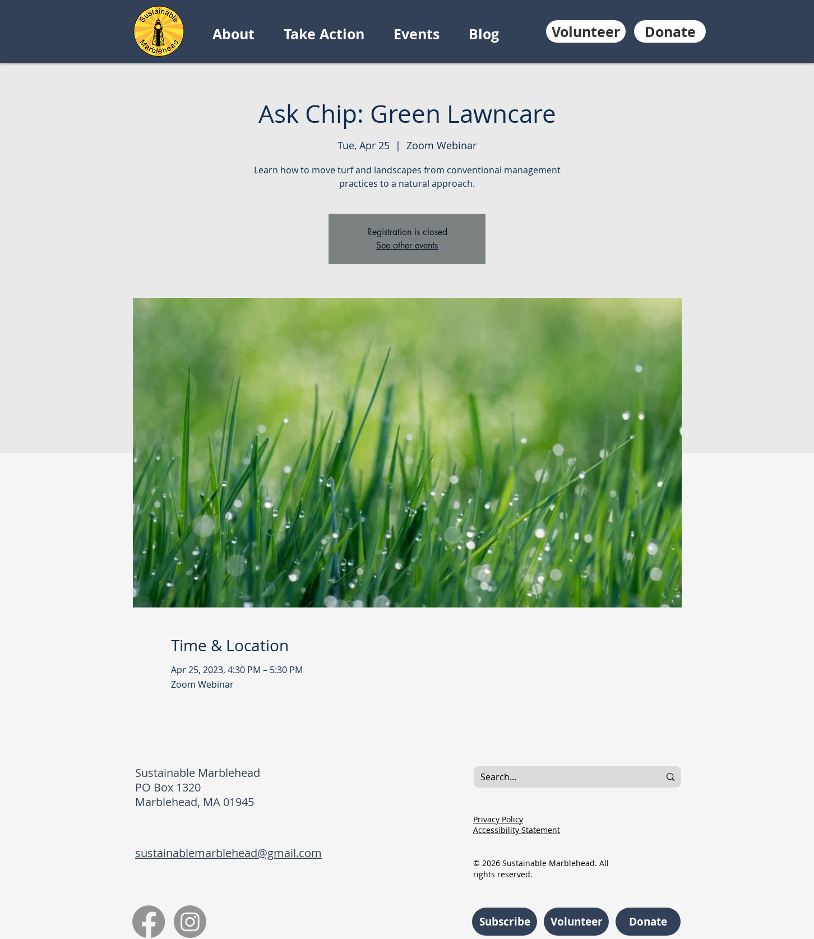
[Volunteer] (586, 31)
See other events (407, 245)
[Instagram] (190, 921)
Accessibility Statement (516, 830)
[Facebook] (148, 921)
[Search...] (558, 777)
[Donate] (670, 31)
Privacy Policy (498, 819)
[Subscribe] (504, 922)
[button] (242, 34)
